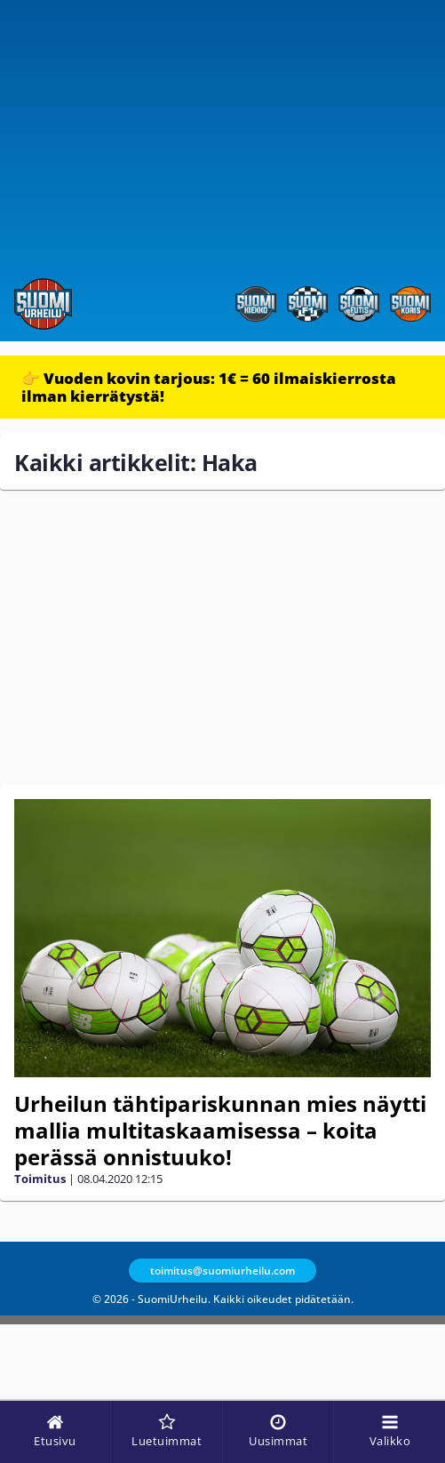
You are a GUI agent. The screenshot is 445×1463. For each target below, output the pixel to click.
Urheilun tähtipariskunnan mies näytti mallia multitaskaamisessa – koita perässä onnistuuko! (220, 1130)
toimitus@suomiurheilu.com (222, 1270)
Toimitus (40, 1179)
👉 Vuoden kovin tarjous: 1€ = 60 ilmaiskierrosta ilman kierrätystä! (208, 387)
